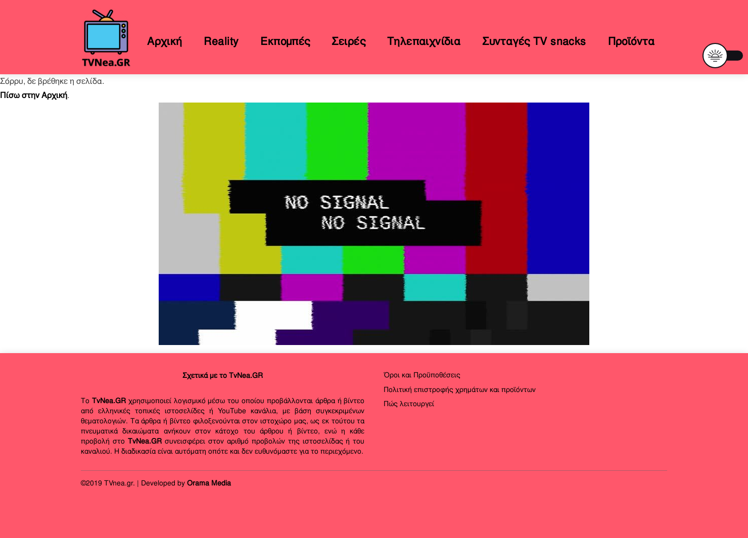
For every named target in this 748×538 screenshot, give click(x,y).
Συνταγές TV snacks (534, 41)
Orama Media (209, 482)
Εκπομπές (285, 41)
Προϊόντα (631, 41)
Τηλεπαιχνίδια (423, 41)
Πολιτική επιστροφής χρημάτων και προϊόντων (460, 389)
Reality (221, 41)
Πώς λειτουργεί (409, 403)
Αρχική (164, 41)
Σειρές (348, 41)
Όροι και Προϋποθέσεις (422, 374)
